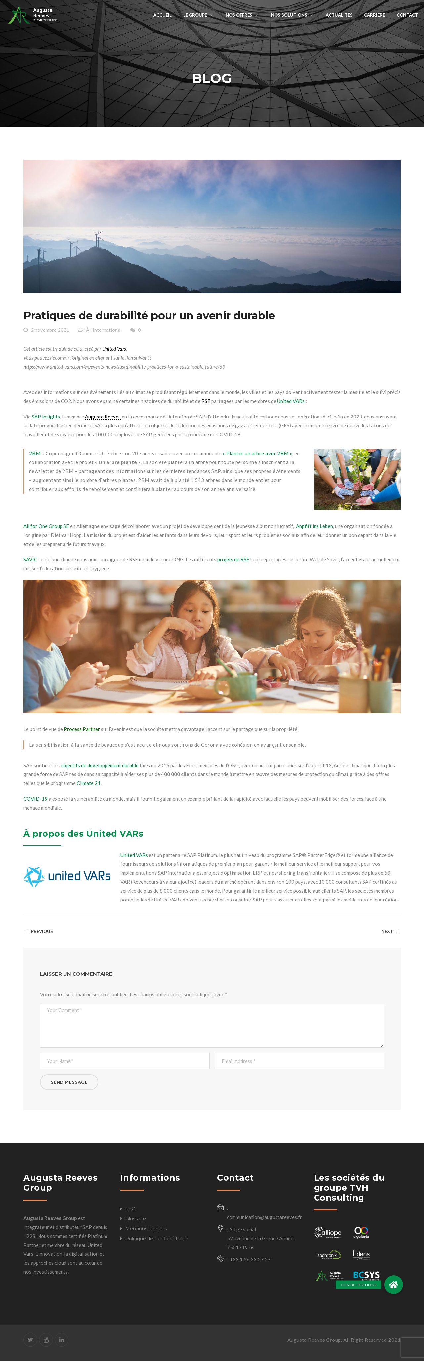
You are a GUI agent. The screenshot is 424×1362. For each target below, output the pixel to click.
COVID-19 (35, 800)
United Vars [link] (114, 349)
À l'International (104, 330)
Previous (38, 932)
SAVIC (30, 560)
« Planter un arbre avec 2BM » (256, 454)
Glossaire (135, 1219)
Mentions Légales (146, 1229)
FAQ (130, 1209)
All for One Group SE (46, 527)
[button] (393, 1284)
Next (391, 932)
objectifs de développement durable (100, 766)
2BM (34, 454)
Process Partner (81, 730)
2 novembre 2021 (50, 330)
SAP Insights (46, 417)
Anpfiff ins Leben (314, 527)
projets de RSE (232, 560)
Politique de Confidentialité (156, 1239)
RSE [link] (205, 402)
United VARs (291, 402)
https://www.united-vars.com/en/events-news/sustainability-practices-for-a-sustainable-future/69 (124, 367)
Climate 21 (89, 784)
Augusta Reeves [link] (103, 417)
